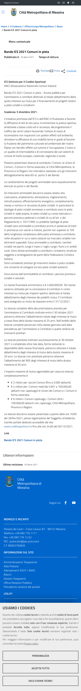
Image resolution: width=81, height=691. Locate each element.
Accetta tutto (40, 668)
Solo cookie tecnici (40, 681)
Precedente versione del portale (22, 587)
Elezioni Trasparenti (15, 579)
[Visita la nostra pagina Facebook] (65, 502)
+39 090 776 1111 (26, 533)
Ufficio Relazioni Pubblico (18, 583)
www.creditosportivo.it (17, 426)
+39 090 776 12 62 (20, 537)
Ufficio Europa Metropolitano (39, 26)
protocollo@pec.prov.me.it (24, 541)
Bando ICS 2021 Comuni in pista (23, 440)
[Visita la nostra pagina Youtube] (73, 502)
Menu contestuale (19, 41)
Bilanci (7, 574)
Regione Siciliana (11, 2)
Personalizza (40, 656)
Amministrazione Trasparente (20, 562)
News (60, 26)
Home (4, 26)
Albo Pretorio (11, 566)
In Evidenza (16, 26)
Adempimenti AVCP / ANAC (19, 570)
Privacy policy (31, 644)
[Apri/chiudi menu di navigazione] (3, 12)
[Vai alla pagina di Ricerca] (75, 12)
